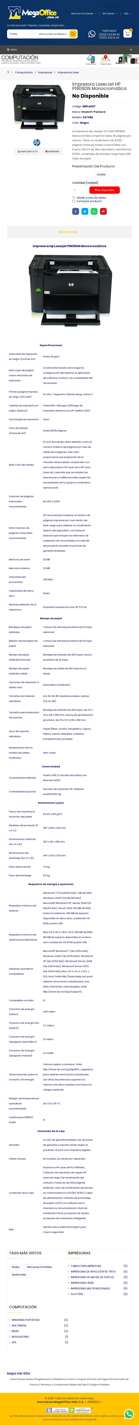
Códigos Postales (99, 1384)
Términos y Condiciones (54, 1384)
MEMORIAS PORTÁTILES (26, 1320)
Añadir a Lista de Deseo (91, 197)
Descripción (67, 232)
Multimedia (19, 1274)
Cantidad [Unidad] (85, 183)
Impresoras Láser (68, 72)
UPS (14, 1342)
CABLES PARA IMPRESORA (86, 1266)
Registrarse (42, 1379)
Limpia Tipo (57, 25)
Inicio (13, 1379)
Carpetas (44, 25)
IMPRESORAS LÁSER (82, 1283)
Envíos (114, 1379)
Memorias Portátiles (39, 1267)
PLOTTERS (77, 1294)
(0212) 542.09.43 (109, 34)
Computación (24, 72)
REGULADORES (20, 1337)
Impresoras (45, 72)
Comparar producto (89, 200)
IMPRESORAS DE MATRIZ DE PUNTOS (92, 1277)
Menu (12, 49)
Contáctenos (58, 1379)
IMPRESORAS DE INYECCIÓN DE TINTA (93, 1271)
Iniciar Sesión (26, 1379)
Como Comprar (77, 1379)
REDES (15, 1331)
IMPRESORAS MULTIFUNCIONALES (90, 1288)
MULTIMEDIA (19, 1325)
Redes (16, 1267)
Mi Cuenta (110, 13)
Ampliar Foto (28, 151)
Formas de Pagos (98, 1379)
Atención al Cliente (83, 13)
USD (128, 13)
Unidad (101, 174)
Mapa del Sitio (78, 1384)
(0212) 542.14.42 (109, 37)
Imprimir (52, 151)
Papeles (32, 25)
